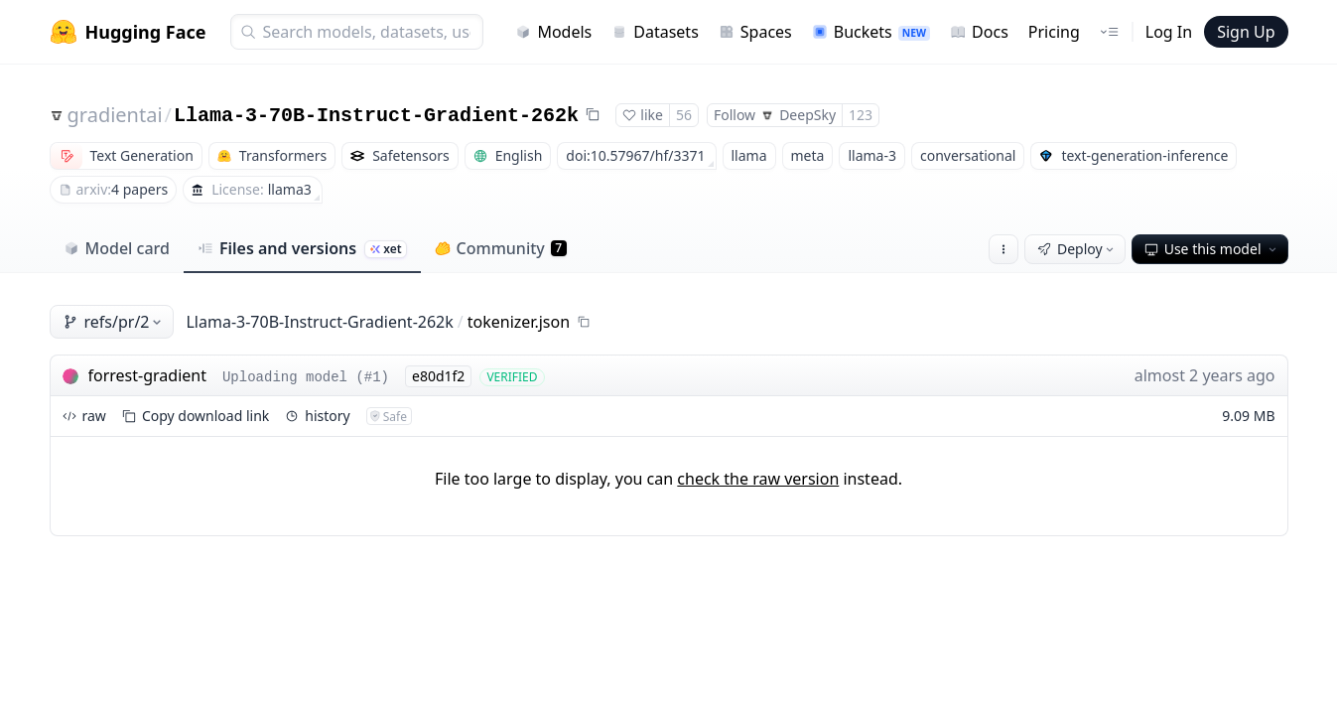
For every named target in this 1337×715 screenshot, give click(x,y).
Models (553, 32)
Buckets (871, 32)
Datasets (655, 32)
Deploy (1077, 248)
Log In (1168, 32)
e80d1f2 (438, 375)
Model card (117, 248)
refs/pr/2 (114, 322)
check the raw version (758, 479)
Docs (979, 32)
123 (860, 114)
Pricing (1054, 32)
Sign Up (1245, 32)
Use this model (1211, 248)
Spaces (755, 32)
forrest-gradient (147, 375)
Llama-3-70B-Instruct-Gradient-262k (376, 115)
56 (684, 114)
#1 (372, 377)
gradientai (115, 114)
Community (501, 248)
